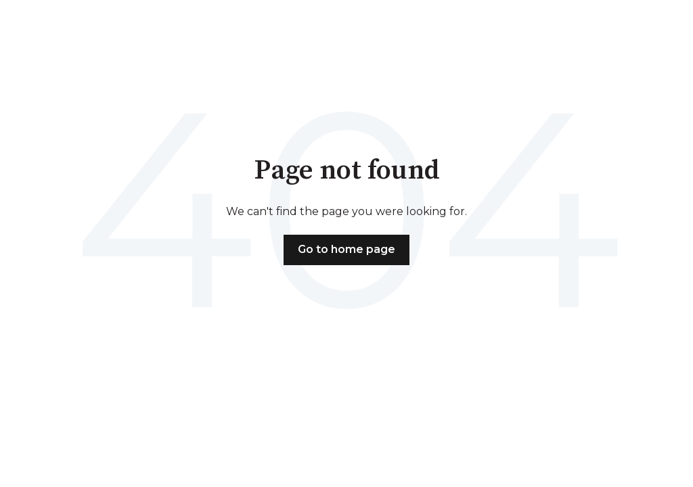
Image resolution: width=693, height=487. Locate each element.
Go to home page (346, 249)
